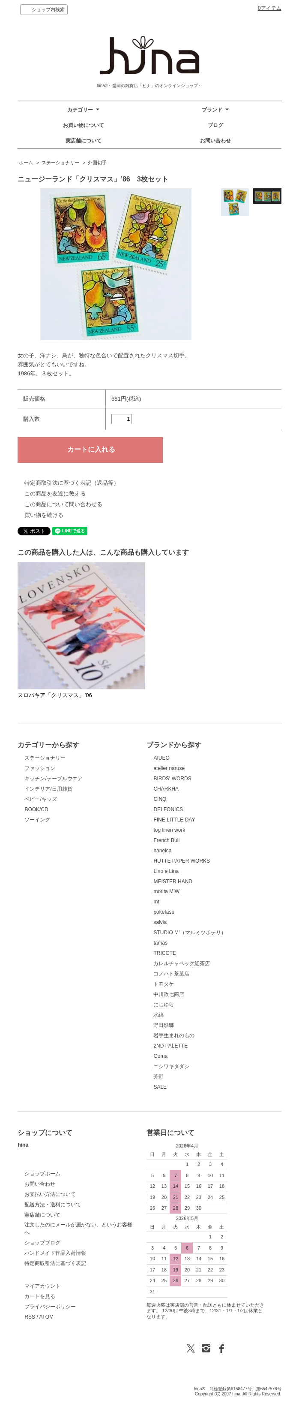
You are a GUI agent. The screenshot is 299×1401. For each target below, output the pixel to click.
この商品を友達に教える (55, 493)
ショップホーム (42, 1174)
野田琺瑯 (163, 1025)
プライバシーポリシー (50, 1307)
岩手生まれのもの (173, 1036)
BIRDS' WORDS (172, 779)
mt (156, 902)
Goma (160, 1056)
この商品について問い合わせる (63, 504)
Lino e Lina (166, 871)
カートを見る (39, 1296)
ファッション (39, 768)
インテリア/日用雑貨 (48, 789)
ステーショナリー (60, 162)
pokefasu (163, 912)
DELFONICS (168, 809)
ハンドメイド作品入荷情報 (55, 1253)
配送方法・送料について (52, 1205)
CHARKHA (166, 789)
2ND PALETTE (170, 1046)
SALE (160, 1087)
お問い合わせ (215, 141)
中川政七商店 (168, 994)
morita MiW (166, 891)
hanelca (162, 851)
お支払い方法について (50, 1194)
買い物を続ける (43, 515)
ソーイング (37, 820)
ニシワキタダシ (171, 1066)
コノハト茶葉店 (171, 974)
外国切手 (97, 162)
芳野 (158, 1077)
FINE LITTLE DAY (174, 820)
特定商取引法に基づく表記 (55, 1263)
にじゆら (163, 1005)
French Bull (166, 840)
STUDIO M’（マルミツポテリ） (189, 933)
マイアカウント (42, 1286)
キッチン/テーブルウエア (53, 779)
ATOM (46, 1317)
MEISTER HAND (172, 882)
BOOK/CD (36, 809)
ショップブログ (42, 1243)
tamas (160, 943)
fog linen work (169, 830)
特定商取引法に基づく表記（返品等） (71, 483)
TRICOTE (164, 953)
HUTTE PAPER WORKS (181, 861)
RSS (29, 1317)
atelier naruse (169, 768)
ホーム (26, 162)
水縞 (158, 1015)
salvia (160, 922)
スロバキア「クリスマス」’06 (57, 695)
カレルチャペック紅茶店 (181, 963)
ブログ (215, 125)
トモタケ (163, 984)
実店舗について (84, 141)
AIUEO (161, 758)
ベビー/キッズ (40, 799)
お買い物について (83, 125)
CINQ (159, 799)
